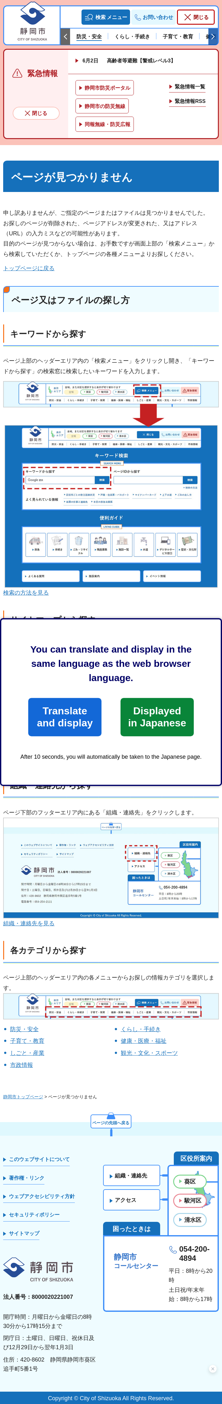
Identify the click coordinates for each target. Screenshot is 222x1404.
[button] (106, 17)
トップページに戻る (29, 268)
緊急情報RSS (190, 101)
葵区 (190, 1181)
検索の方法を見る (26, 593)
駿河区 (192, 1200)
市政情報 (21, 1065)
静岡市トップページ (23, 1096)
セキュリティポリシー (34, 1214)
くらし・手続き (141, 1029)
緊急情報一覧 (190, 86)
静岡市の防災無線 (105, 106)
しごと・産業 (27, 1053)
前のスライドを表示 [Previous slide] (65, 37)
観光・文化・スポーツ (149, 1053)
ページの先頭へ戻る (111, 1122)
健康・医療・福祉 (143, 1041)
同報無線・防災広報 (107, 124)
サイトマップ (24, 1233)
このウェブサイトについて (39, 1159)
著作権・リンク (26, 1178)
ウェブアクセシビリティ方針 (42, 1196)
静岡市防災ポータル (107, 88)
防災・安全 (24, 1029)
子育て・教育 (27, 1041)
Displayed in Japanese (157, 717)
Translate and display (65, 717)
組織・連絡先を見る (29, 923)
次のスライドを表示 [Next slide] (213, 37)
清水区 (192, 1220)
